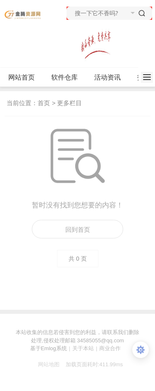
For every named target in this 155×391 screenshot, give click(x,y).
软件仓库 (68, 77)
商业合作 (110, 348)
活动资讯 (111, 77)
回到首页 (77, 229)
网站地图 (46, 364)
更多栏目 (69, 102)
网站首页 (21, 77)
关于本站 (83, 348)
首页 (44, 102)
